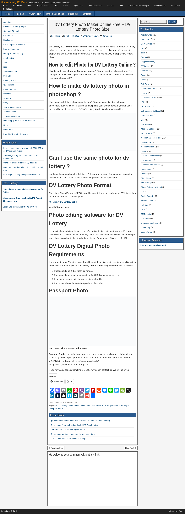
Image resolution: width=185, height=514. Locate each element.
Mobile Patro (146, 133)
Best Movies (146, 44)
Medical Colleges (149, 129)
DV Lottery (175, 5)
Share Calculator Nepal (151, 187)
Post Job (110, 5)
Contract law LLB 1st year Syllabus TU (68, 429)
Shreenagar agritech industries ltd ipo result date (73, 434)
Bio (142, 48)
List (142, 120)
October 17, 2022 (71, 36)
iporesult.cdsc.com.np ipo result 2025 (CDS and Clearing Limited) (80, 420)
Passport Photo (56, 408)
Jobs (121, 5)
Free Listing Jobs (11, 49)
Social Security (147, 196)
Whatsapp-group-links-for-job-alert (19, 120)
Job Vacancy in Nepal (151, 111)
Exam (143, 75)
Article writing (147, 35)
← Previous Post (56, 448)
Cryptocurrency (148, 62)
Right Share (78, 5)
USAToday (145, 227)
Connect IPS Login (11, 31)
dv (55, 405)
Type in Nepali (9, 111)
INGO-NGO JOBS (149, 97)
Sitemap (7, 98)
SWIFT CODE (147, 200)
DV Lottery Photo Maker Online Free (74, 405)
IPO (56, 5)
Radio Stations (160, 5)
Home (5, 5)
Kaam (181, 511)
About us (20, 13)
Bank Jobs (145, 39)
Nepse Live (146, 142)
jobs (5, 67)
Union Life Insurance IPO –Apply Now (20, 207)
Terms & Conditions (55, 13)
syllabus (144, 205)
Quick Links (8, 9)
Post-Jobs (7, 129)
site (142, 191)
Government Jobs (149, 88)
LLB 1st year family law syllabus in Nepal (69, 438)
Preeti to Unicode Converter (15, 134)
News (29, 5)
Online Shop (146, 160)
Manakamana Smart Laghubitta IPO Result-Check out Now (23, 199)
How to (144, 93)
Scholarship (146, 182)
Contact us (87, 13)
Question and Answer (150, 164)
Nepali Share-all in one (151, 138)
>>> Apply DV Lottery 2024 (63, 202)
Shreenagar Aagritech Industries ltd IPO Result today (74, 425)
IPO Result (17, 5)
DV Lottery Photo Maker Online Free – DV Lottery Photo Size (92, 27)
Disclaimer (73, 13)
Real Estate (146, 169)
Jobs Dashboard (95, 5)
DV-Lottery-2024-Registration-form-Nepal (110, 405)
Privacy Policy (34, 13)
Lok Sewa (145, 124)
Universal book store (150, 223)
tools (143, 209)
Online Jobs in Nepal (150, 155)
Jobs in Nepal (147, 115)
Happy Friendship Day (13, 53)
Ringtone (7, 94)
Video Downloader (11, 116)
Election (144, 70)
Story (5, 102)
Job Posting (8, 58)
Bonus (66, 5)
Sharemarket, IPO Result (14, 2)
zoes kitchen (146, 232)
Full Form (145, 84)
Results (144, 173)
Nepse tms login (43, 5)
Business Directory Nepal (139, 5)
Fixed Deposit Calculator (14, 44)
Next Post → (130, 448)
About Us (173, 511)
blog (143, 53)
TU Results (146, 214)
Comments (107, 36)
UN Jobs (145, 218)
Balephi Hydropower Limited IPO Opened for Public (23, 190)
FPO (143, 79)
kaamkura (55, 36)
